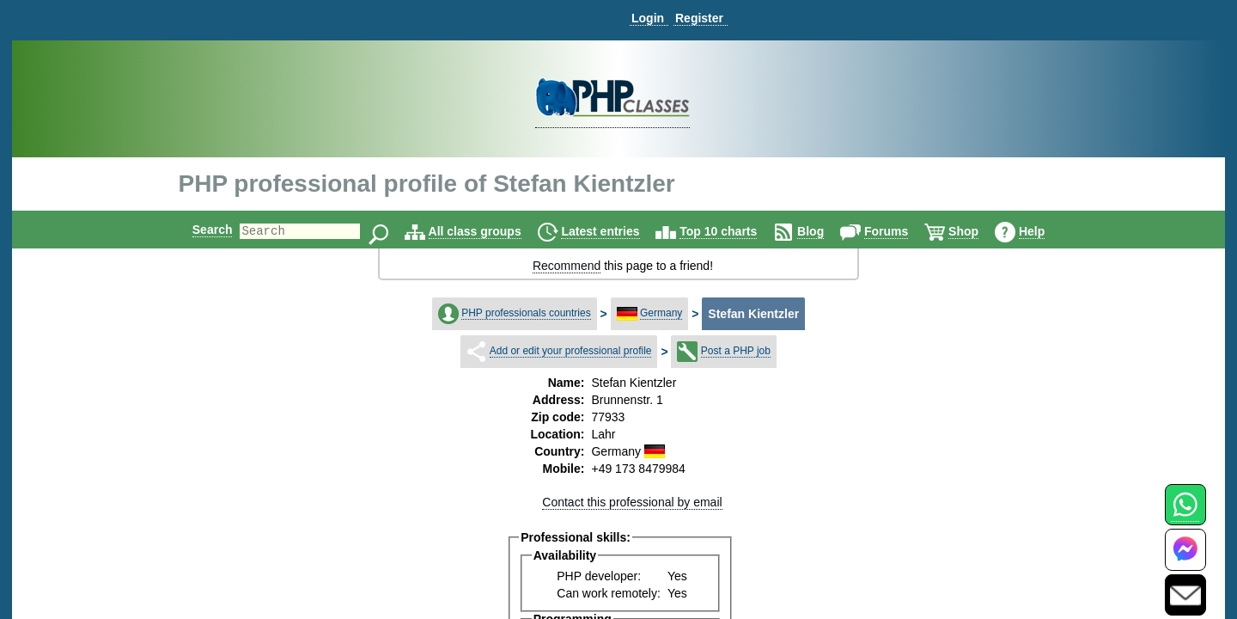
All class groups (489, 231)
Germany (661, 313)
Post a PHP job (736, 351)
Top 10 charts (732, 231)
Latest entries (615, 231)
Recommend (566, 266)
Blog (825, 231)
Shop (978, 231)
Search (198, 229)
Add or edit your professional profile (571, 351)
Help (1046, 231)
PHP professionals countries (526, 313)
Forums (901, 231)
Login (647, 18)
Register (699, 18)
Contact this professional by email (632, 502)
